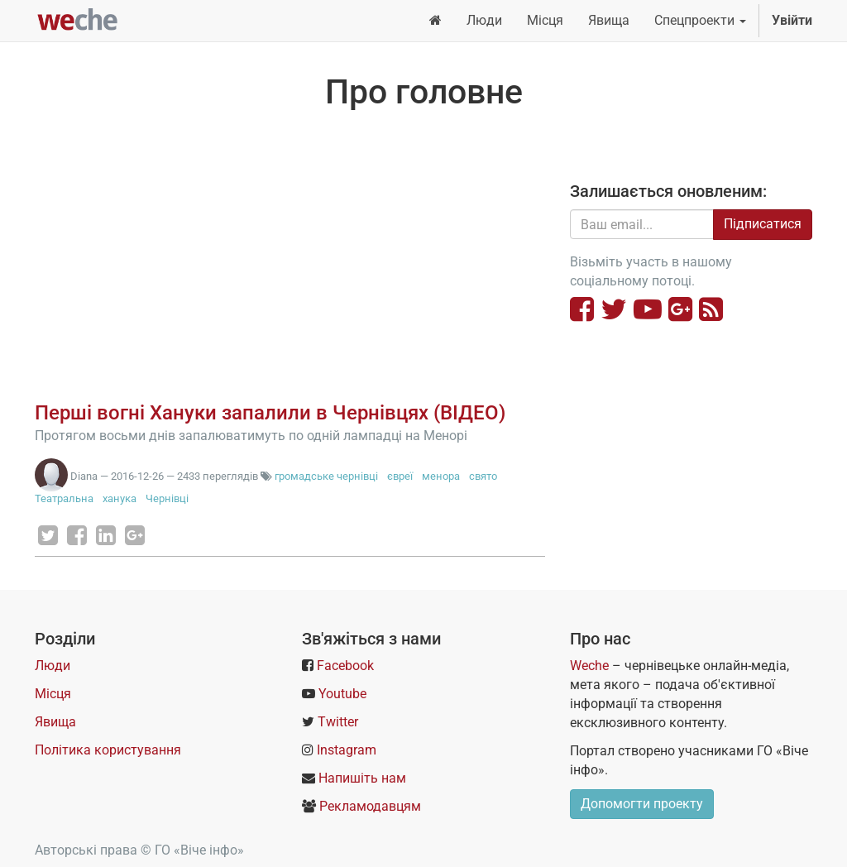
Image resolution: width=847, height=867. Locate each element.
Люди (52, 665)
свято (483, 476)
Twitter (338, 722)
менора (441, 476)
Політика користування (108, 750)
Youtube (342, 694)
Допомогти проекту (642, 804)
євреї (400, 476)
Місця (53, 694)
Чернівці (167, 498)
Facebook (345, 665)
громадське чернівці (326, 476)
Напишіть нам (362, 778)
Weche (589, 665)
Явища (55, 722)
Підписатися (763, 224)
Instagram (346, 750)
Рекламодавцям (370, 806)
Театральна (64, 498)
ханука (119, 498)
